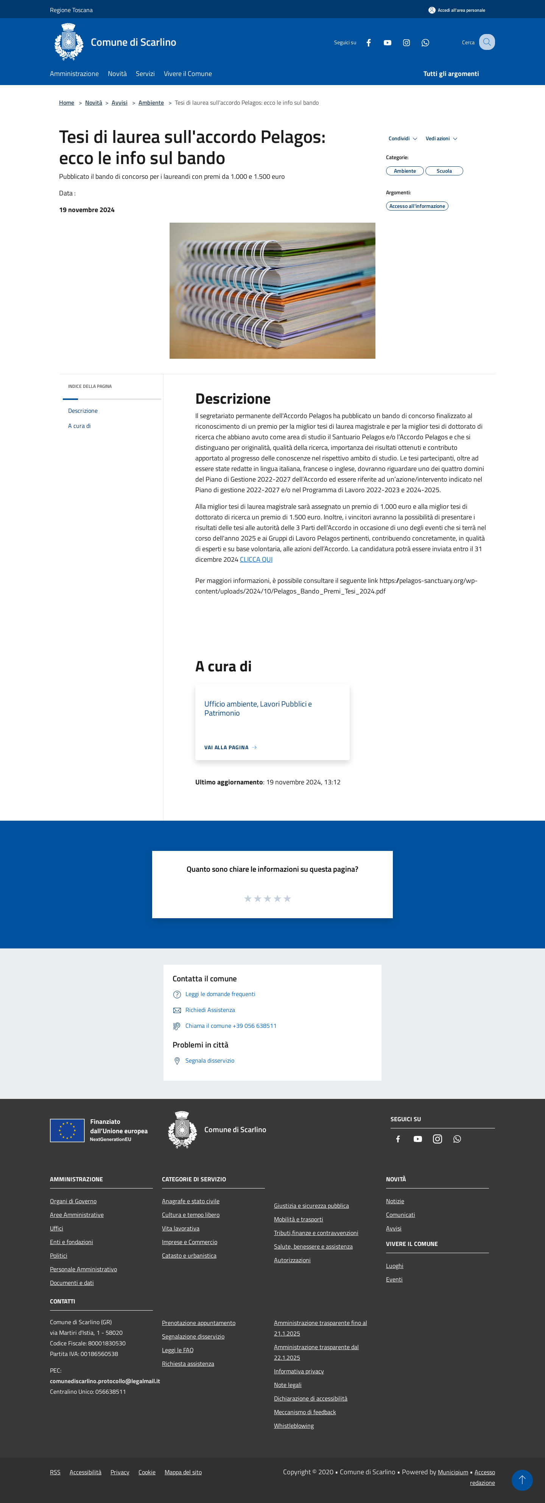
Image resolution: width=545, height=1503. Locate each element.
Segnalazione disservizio (193, 1336)
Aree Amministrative (77, 1214)
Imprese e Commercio (189, 1241)
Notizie (395, 1200)
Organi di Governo (73, 1200)
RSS (55, 1472)
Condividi (404, 138)
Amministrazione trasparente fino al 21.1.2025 (320, 1328)
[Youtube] (380, 42)
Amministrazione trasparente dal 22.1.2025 (316, 1352)
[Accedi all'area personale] (457, 10)
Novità (93, 102)
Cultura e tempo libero (191, 1214)
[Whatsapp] (418, 42)
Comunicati (400, 1214)
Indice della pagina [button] (90, 386)
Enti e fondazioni (71, 1241)
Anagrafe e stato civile (191, 1200)
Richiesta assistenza (188, 1363)
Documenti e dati (72, 1282)
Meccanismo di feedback (305, 1411)
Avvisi (120, 102)
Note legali (288, 1384)
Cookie (147, 1472)
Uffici (56, 1228)
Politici (58, 1255)
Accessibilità (85, 1472)
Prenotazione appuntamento (198, 1322)
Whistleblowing (294, 1425)
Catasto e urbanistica (189, 1255)
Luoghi (394, 1265)
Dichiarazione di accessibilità (310, 1398)
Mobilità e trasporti (298, 1219)
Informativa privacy (299, 1371)
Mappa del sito (183, 1472)
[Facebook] (361, 42)
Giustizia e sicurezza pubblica (311, 1205)
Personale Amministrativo (83, 1269)
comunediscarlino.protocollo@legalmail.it (105, 1380)
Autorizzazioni (292, 1259)
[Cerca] (486, 42)
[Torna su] (522, 1480)
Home (66, 102)
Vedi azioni (443, 138)
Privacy (120, 1472)
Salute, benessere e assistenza (313, 1246)
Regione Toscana (71, 9)
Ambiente (151, 102)
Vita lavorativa (180, 1228)
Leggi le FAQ (178, 1349)
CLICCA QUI (256, 559)
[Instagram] (399, 42)
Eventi (394, 1279)
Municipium (453, 1472)
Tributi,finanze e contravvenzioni (316, 1232)
